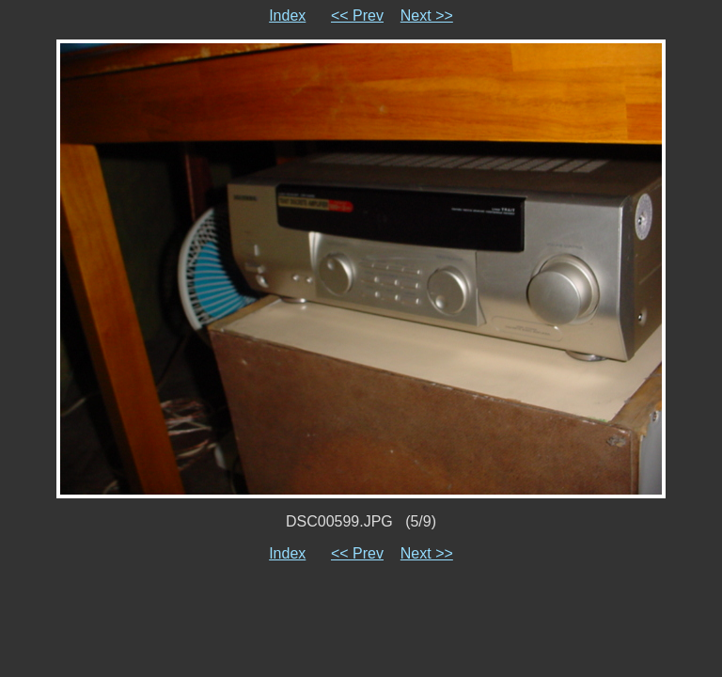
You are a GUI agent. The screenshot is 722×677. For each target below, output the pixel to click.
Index (287, 16)
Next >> (426, 16)
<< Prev (357, 16)
